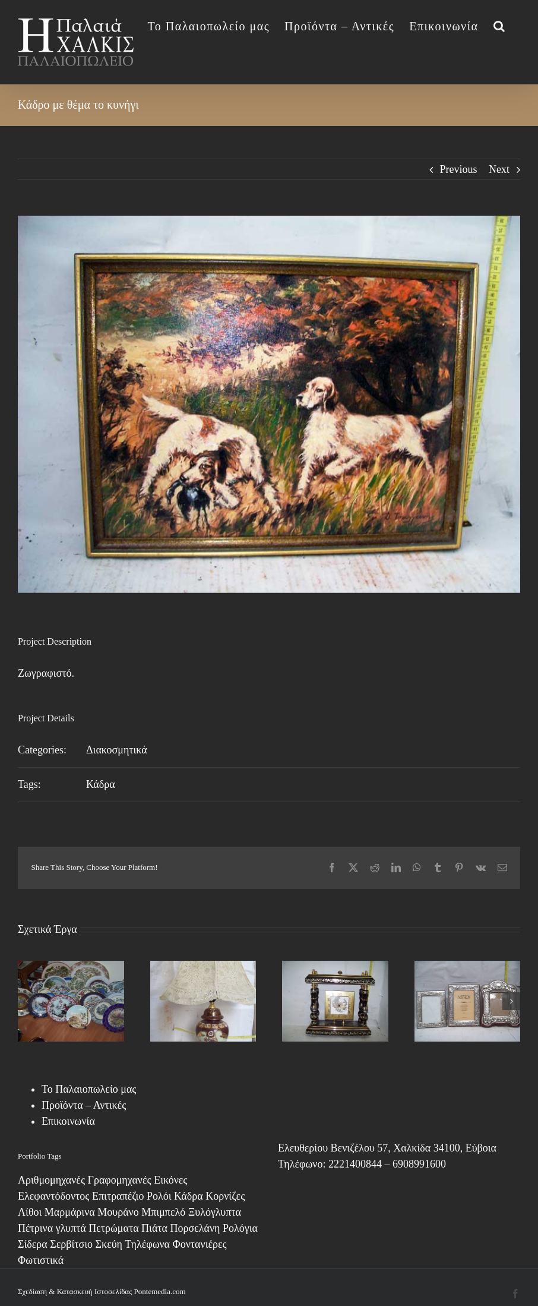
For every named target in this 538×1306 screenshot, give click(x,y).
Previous (458, 169)
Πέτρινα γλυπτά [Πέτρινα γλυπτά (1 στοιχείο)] (52, 1228)
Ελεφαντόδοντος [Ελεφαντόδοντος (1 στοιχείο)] (53, 1196)
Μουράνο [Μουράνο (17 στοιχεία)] (117, 1212)
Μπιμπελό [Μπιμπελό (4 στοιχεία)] (163, 1212)
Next (499, 169)
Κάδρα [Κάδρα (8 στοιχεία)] (188, 1196)
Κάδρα (100, 784)
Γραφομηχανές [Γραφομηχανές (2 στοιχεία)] (119, 1180)
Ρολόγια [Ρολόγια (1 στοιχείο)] (240, 1228)
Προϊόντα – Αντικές (84, 1105)
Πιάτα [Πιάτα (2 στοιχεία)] (154, 1228)
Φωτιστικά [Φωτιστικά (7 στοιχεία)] (41, 1260)
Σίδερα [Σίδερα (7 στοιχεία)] (33, 1244)
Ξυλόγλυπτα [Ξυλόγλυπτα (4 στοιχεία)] (214, 1212)
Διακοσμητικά (116, 750)
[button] (499, 25)
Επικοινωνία (68, 1121)
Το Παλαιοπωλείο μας (89, 1089)
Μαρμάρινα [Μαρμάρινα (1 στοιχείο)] (70, 1212)
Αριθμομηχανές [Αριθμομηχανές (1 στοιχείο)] (51, 1180)
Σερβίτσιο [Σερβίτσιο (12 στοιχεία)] (71, 1244)
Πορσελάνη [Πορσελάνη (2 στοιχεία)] (195, 1228)
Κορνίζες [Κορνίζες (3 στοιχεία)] (225, 1196)
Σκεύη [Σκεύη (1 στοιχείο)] (109, 1244)
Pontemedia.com (160, 1291)
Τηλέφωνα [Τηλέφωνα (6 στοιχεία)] (147, 1244)
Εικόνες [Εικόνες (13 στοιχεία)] (170, 1180)
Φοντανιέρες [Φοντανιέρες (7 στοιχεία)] (200, 1244)
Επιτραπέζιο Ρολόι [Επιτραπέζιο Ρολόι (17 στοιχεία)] (132, 1196)
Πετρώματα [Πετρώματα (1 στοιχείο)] (113, 1228)
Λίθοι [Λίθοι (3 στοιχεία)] (30, 1212)
